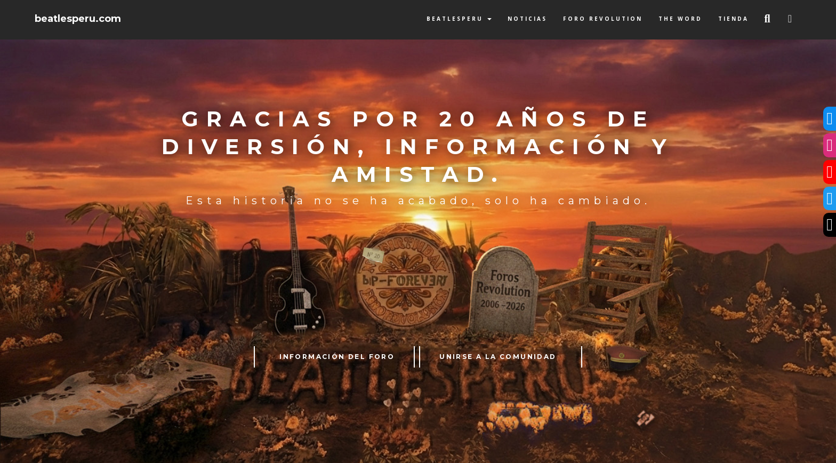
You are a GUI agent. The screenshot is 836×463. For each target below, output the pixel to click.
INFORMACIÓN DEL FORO (337, 357)
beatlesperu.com (78, 19)
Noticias (527, 18)
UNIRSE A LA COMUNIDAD (497, 357)
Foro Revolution (602, 18)
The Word (680, 18)
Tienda (733, 18)
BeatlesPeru (459, 18)
